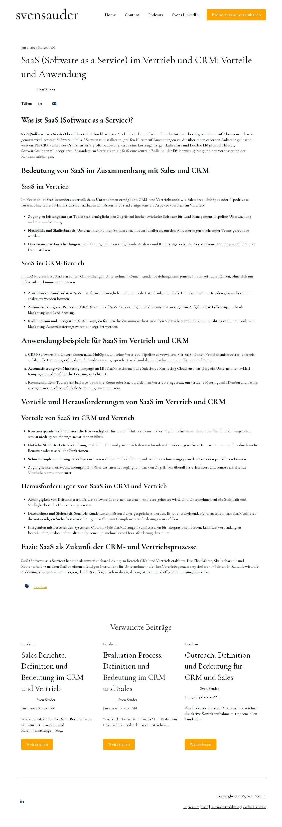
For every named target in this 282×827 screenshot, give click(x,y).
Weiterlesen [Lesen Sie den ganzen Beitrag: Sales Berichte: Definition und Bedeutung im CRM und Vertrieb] (37, 744)
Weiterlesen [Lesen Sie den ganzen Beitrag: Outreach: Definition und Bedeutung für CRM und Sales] (200, 744)
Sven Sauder (45, 89)
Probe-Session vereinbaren (236, 14)
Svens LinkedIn (185, 14)
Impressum (191, 807)
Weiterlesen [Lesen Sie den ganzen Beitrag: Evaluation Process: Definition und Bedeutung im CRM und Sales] (119, 744)
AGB (204, 807)
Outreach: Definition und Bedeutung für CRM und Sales (218, 666)
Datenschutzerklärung (226, 807)
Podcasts (155, 14)
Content (132, 14)
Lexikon (40, 586)
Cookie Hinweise (254, 807)
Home (110, 14)
